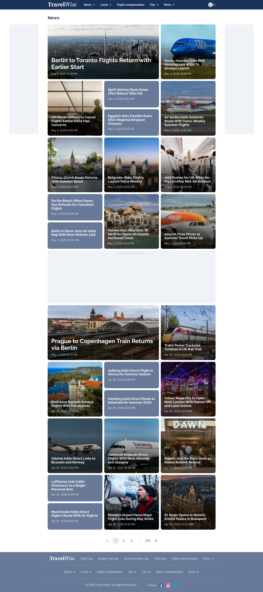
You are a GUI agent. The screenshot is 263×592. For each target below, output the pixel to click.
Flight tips (86, 558)
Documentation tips (136, 558)
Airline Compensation (169, 572)
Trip (154, 4)
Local (106, 4)
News (89, 4)
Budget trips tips (108, 558)
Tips (146, 572)
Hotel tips (160, 558)
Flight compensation (130, 4)
